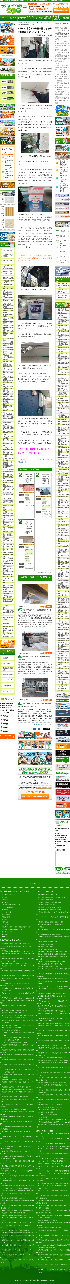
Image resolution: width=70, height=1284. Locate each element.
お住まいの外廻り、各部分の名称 (11, 1027)
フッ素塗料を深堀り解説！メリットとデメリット (63, 654)
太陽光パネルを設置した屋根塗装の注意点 (63, 560)
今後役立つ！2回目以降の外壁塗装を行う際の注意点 (53, 961)
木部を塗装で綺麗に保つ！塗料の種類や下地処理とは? (63, 565)
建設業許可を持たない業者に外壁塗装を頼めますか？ (17, 927)
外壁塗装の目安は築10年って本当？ (8, 272)
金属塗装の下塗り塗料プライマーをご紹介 (63, 432)
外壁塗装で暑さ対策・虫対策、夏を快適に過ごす (52, 1119)
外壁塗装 (7, 82)
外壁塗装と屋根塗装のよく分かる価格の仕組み (51, 897)
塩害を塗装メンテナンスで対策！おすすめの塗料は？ (17, 1188)
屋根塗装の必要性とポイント (46, 946)
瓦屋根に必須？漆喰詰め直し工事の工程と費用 (51, 1011)
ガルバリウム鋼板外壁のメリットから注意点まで (63, 405)
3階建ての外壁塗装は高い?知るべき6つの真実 (63, 382)
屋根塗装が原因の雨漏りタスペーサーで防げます (8, 479)
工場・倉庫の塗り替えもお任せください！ (63, 285)
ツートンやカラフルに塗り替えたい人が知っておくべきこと (64, 187)
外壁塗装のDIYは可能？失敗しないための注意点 (63, 482)
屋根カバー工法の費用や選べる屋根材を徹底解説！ (52, 954)
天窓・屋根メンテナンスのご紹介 (8, 441)
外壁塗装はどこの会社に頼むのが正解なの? (14, 1109)
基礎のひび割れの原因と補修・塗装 (63, 599)
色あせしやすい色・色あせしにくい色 (64, 178)
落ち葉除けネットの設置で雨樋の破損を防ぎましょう (53, 1058)
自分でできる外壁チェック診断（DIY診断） (14, 1017)
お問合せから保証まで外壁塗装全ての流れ (50, 902)
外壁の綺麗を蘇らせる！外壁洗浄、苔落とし (63, 549)
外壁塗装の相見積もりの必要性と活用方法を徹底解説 (17, 1089)
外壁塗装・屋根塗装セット (7, 93)
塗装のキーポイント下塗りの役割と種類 (63, 427)
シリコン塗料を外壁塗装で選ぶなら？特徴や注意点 (8, 352)
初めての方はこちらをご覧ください (48, 895)
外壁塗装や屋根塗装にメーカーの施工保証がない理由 (63, 449)
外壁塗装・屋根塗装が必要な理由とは (13, 1013)
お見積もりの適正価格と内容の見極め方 (63, 355)
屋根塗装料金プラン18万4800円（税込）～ (50, 909)
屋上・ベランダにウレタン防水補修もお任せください (8, 579)
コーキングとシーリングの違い (8, 607)
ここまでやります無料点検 (57, 18)
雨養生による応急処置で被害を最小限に (63, 593)
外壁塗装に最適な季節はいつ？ (8, 335)
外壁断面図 (6, 624)
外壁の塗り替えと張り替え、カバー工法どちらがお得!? (18, 1025)
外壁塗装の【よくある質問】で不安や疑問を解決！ (16, 943)
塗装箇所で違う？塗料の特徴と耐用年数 (63, 421)
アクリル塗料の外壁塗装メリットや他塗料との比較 (8, 341)
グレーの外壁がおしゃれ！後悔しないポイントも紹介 (63, 626)
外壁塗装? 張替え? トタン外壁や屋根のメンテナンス (53, 993)
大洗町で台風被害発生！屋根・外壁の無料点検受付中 (62, 37)
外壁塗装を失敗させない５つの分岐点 (63, 327)
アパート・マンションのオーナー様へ (63, 291)
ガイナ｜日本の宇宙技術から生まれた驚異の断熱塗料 (53, 1183)
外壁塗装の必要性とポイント (46, 944)
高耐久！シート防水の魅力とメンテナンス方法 (8, 585)
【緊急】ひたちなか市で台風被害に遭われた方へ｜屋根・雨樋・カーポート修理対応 (62, 69)
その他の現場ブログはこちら (42, 724)
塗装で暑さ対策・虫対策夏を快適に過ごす (8, 363)
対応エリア (5, 922)
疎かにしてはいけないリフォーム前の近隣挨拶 (63, 371)
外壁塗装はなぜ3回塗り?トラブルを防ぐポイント (8, 413)
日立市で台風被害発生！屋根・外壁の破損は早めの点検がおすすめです (62, 60)
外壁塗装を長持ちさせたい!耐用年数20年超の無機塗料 (63, 443)
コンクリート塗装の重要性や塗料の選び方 (8, 551)
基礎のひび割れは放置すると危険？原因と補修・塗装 (17, 1210)
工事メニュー (31, 18)
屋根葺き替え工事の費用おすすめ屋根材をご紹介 (8, 308)
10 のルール (5, 909)
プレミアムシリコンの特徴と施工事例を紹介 (63, 671)
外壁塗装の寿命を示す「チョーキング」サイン (8, 368)
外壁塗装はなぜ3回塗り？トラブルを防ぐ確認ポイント (17, 1087)
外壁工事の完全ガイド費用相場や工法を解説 (8, 291)
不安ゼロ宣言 (6, 917)
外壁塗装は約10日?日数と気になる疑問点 (63, 366)
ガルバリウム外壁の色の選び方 (63, 410)
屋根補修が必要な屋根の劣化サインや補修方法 (8, 468)
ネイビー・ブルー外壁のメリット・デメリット (63, 621)
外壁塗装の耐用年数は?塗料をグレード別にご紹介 (8, 324)
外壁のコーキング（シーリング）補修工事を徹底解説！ (54, 986)
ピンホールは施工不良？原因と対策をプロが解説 (8, 385)
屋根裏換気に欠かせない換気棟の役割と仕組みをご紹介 (18, 1185)
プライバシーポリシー (8, 680)
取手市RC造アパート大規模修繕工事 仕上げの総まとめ (62, 94)
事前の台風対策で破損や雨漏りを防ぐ (63, 588)
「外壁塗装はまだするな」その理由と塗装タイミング (8, 283)
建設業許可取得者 (8, 674)
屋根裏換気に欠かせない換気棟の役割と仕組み (8, 590)
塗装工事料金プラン (48, 18)
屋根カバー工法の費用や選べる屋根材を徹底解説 (8, 313)
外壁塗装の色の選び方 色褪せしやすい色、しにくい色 (17, 951)
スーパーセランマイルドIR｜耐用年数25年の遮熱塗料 (53, 1146)
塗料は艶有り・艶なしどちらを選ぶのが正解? (63, 504)
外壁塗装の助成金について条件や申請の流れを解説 (52, 978)
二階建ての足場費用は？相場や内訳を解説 (63, 471)
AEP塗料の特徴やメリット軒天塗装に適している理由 (63, 687)
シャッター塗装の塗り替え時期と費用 (8, 546)
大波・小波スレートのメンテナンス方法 (8, 635)
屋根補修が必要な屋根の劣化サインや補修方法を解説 (53, 1060)
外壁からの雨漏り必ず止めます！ (47, 941)
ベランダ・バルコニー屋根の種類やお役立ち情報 (8, 562)
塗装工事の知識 (7, 250)
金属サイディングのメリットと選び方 (8, 490)
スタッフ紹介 (7, 663)
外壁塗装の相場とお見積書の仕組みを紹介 (63, 344)
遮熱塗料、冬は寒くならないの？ (47, 1220)
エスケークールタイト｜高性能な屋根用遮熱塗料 (52, 1161)
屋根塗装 (7, 88)
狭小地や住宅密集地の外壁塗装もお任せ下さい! (8, 485)
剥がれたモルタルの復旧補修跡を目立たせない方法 (8, 380)
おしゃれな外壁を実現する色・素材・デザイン (63, 615)
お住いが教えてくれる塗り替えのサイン (8, 267)
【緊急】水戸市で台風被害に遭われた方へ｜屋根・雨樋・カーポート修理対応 (62, 77)
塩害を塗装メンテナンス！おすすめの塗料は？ (8, 596)
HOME (20, 22)
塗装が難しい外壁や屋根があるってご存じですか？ (63, 488)
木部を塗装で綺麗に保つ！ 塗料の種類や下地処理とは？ (18, 1190)
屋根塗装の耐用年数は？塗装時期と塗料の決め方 (63, 610)
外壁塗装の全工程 (8, 278)
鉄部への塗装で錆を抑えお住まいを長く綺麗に (8, 518)
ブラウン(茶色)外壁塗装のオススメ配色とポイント (63, 648)
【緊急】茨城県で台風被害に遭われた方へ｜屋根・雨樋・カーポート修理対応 (62, 86)
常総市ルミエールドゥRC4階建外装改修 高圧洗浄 (62, 101)
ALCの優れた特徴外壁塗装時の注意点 (8, 612)
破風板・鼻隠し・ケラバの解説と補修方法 (8, 424)
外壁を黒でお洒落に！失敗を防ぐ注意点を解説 (63, 632)
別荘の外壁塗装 (42, 1117)
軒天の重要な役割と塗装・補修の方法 (8, 429)
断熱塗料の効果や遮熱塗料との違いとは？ (63, 576)
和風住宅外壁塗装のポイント (63, 521)
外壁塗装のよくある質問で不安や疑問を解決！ (63, 316)
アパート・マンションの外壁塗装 (47, 1114)
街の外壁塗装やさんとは (9, 895)
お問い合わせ (7, 685)
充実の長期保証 (6, 914)
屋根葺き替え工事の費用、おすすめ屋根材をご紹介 (52, 951)
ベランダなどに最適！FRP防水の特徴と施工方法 (8, 574)
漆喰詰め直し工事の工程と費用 (63, 527)
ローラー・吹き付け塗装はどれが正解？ (63, 538)
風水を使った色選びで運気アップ (64, 163)
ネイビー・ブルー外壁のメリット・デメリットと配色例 (18, 1222)
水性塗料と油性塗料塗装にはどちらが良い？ (63, 510)
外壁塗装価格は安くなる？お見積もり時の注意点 (8, 296)
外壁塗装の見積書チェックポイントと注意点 (63, 349)
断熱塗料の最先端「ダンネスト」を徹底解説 (63, 582)
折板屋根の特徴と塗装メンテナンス (8, 501)
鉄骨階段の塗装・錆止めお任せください (8, 524)
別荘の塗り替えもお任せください (63, 296)
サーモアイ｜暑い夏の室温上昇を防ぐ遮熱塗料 (51, 1143)
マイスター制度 (6, 912)
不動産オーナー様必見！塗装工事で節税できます (63, 455)
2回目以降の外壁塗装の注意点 (63, 416)
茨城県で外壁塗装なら (8, 669)
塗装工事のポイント (8, 261)
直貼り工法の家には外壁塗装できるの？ (63, 499)
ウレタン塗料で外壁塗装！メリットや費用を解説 (8, 346)
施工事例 (13, 18)
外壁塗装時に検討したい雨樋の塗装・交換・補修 (8, 452)
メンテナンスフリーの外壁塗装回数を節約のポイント (63, 399)
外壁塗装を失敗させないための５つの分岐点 (15, 963)
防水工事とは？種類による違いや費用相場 (8, 568)
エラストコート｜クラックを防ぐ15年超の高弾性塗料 (53, 1171)
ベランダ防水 (7, 99)
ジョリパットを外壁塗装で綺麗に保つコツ (63, 532)
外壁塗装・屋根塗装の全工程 (46, 904)
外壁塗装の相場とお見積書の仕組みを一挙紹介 (51, 922)
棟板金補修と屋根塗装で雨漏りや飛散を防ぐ (8, 557)
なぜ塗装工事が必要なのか (8, 255)
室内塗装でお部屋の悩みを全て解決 (48, 966)
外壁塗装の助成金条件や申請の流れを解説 (63, 322)
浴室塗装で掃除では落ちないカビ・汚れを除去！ (52, 1082)
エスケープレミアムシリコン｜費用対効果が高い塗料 (53, 1158)
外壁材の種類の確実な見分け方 (62, 394)
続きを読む (42, 627)
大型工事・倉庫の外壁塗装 (45, 1112)
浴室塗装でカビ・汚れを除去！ (7, 540)
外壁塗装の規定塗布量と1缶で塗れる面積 (63, 543)
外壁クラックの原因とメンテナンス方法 (8, 374)
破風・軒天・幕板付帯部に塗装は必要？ (8, 418)
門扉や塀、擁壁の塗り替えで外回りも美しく (51, 964)
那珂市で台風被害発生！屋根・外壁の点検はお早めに (62, 52)
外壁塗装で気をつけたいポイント (8, 407)
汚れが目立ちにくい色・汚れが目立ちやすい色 (64, 170)
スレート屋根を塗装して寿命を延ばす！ (49, 1109)
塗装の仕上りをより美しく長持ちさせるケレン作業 (8, 391)
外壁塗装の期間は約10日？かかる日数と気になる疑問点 (18, 975)
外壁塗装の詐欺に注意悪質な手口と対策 (63, 360)
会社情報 (4, 919)
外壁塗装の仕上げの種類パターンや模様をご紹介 (63, 665)
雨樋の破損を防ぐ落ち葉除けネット (8, 463)
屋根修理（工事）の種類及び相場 (8, 302)
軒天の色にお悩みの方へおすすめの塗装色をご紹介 (8, 435)
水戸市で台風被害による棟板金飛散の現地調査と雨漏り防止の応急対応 (62, 44)
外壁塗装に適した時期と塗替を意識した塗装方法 (8, 330)
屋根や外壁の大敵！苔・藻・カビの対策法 (63, 554)
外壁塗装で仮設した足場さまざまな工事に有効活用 (63, 460)
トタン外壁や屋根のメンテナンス (8, 496)
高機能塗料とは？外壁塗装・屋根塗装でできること (8, 396)
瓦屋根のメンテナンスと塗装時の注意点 (8, 507)
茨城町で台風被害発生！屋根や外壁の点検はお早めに (62, 30)
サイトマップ (7, 691)
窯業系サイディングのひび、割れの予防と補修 (63, 493)
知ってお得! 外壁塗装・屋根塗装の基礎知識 (14, 1010)
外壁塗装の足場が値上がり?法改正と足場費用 (63, 466)
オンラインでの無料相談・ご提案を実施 (63, 310)
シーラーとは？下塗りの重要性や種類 (63, 438)
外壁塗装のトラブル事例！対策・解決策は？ (63, 604)
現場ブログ (27, 22)
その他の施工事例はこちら (43, 572)
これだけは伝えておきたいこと (11, 904)
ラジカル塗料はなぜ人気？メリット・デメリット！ (63, 682)
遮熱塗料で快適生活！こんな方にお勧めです (51, 1163)
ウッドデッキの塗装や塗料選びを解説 (8, 535)
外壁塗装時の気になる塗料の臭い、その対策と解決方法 (18, 998)
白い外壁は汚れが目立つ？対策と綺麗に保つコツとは (63, 637)
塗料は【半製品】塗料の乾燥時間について (8, 601)
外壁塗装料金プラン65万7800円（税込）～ (50, 907)
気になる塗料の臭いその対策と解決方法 (63, 377)
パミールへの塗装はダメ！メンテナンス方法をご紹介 (63, 571)
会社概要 (66, 18)
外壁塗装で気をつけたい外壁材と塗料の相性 (8, 629)
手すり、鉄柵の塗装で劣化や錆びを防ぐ (8, 529)
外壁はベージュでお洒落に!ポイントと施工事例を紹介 (63, 643)
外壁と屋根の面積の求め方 (8, 618)
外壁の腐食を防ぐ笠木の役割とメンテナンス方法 (8, 446)
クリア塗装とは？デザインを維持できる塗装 (8, 357)
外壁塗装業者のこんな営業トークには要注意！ (63, 477)
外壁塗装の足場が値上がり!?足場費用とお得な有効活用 (54, 1122)
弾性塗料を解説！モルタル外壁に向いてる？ (63, 660)
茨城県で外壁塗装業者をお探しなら (12, 929)
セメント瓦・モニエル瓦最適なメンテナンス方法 (8, 513)
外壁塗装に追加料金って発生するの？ (63, 333)
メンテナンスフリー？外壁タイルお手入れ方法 (63, 515)
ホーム (4, 18)
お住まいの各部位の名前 (8, 319)
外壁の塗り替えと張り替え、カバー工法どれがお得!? (63, 388)
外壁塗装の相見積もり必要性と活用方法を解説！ (63, 338)
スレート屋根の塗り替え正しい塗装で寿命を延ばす (8, 474)
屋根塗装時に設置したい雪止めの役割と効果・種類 (8, 457)
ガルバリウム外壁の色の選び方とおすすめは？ (15, 1042)
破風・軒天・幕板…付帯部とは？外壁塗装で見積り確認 (54, 1023)
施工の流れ (39, 18)
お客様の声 (22, 18)
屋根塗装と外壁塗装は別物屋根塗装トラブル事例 (8, 402)
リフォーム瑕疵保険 (8, 907)
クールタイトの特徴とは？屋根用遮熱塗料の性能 (63, 676)
